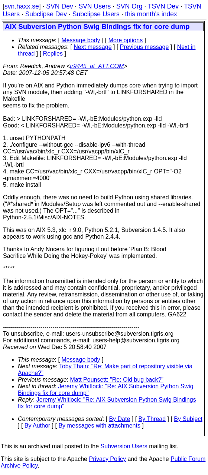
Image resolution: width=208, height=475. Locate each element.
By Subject (188, 419)
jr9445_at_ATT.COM (97, 66)
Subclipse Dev (46, 14)
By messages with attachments (99, 425)
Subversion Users (124, 446)
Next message (92, 47)
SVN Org (129, 6)
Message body (80, 40)
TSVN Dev (163, 6)
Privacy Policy (107, 459)
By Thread (152, 419)
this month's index (151, 14)
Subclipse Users (96, 14)
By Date (119, 419)
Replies (53, 53)
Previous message (144, 47)
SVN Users (94, 6)
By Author (37, 425)
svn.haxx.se (21, 6)
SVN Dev (59, 6)
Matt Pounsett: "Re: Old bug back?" (117, 379)
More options (125, 40)
